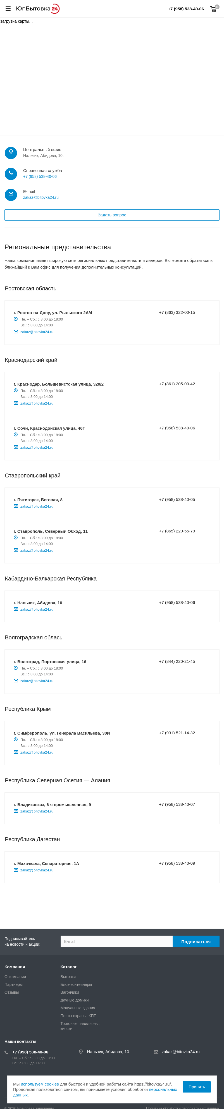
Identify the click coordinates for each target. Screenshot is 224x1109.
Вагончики (70, 992)
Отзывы (11, 992)
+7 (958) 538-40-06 (186, 8)
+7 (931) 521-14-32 (177, 732)
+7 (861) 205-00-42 (177, 383)
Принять (197, 1086)
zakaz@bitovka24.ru (41, 197)
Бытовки (68, 976)
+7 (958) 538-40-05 (177, 499)
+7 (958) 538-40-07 (177, 804)
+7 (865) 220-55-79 (177, 531)
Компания (14, 966)
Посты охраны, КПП (79, 1016)
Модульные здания (78, 1008)
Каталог (69, 966)
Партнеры (13, 984)
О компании (15, 976)
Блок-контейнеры (76, 984)
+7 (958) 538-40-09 (177, 863)
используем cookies (40, 1084)
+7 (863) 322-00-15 (177, 312)
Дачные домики (75, 1000)
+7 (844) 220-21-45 (177, 661)
